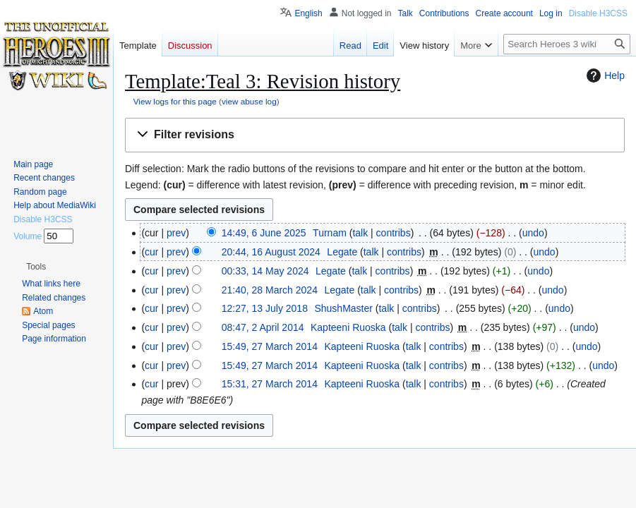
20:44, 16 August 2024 (271, 252)
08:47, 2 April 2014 (263, 327)
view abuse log (249, 101)
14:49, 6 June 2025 (264, 232)
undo (533, 232)
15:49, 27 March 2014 (270, 346)
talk (360, 232)
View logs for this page (175, 101)
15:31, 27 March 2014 (270, 383)
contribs (393, 232)
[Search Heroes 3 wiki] (566, 44)
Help (604, 75)
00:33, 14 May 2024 (265, 271)
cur (151, 252)
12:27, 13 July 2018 (265, 308)
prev (176, 232)
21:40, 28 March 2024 (270, 290)
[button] (375, 135)
